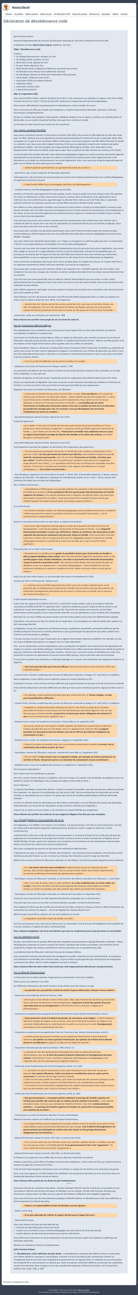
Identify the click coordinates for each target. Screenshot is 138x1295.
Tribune (8, 14)
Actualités (18, 14)
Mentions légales (83, 1290)
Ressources (94, 14)
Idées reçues (46, 14)
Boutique (106, 14)
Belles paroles (31, 14)
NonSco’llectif (21, 7)
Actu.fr (66, 740)
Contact (124, 14)
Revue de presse (79, 14)
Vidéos (115, 14)
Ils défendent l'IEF (62, 14)
